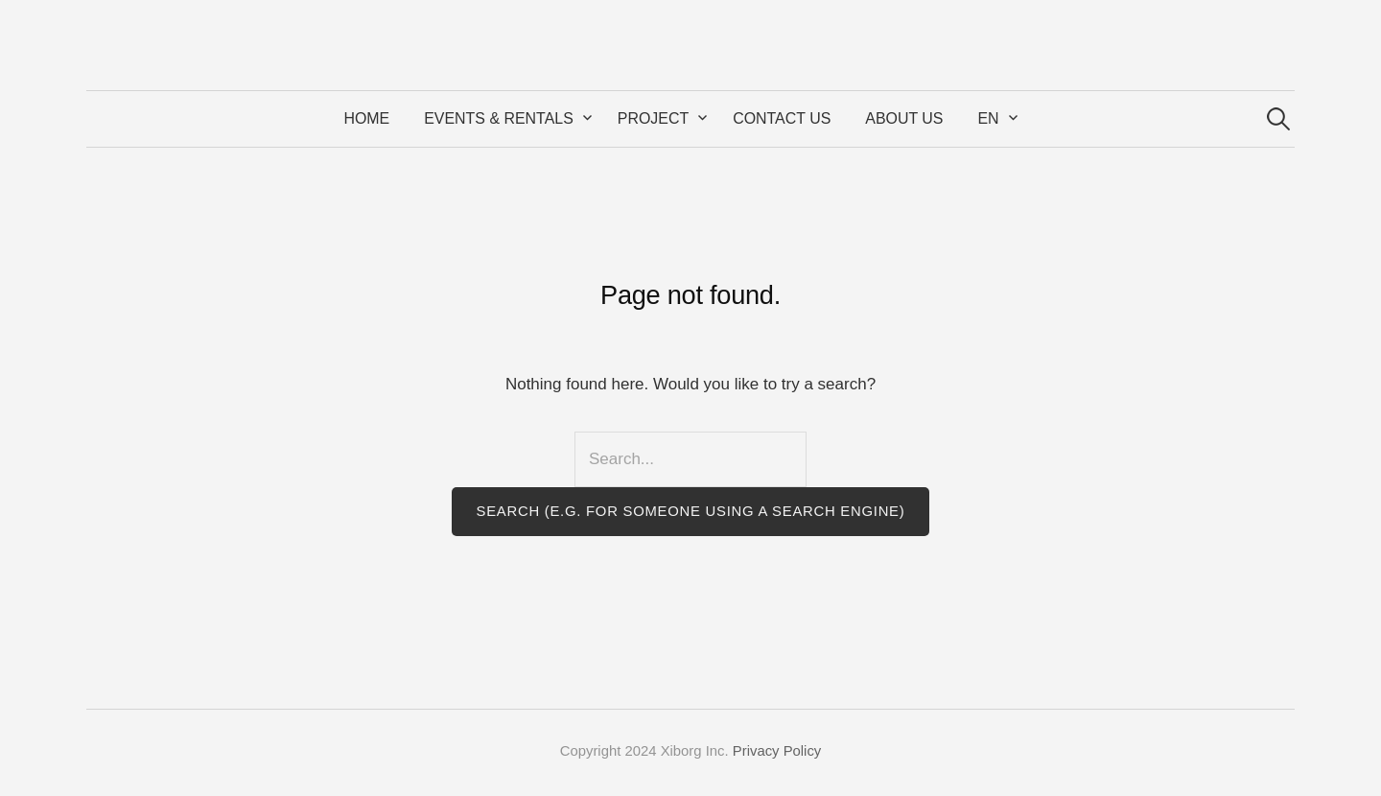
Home (366, 118)
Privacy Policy (777, 751)
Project (653, 118)
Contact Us (782, 118)
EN (987, 118)
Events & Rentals (498, 118)
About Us (904, 118)
